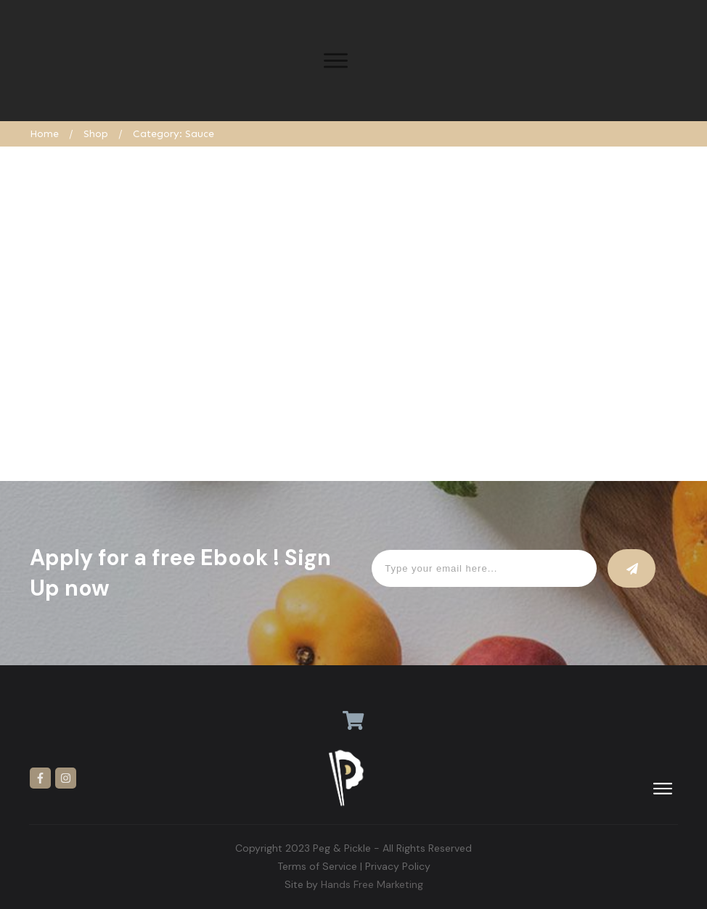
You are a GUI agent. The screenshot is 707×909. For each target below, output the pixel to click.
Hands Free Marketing (372, 884)
